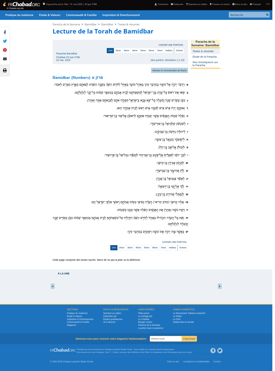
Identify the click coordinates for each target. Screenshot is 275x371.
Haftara (168, 50)
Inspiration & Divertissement (121, 15)
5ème (143, 50)
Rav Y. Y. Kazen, (112, 352)
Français (255, 4)
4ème (134, 50)
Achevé (179, 50)
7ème (159, 50)
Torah (147, 352)
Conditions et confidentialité (196, 361)
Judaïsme (158, 352)
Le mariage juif (145, 316)
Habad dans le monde (183, 322)
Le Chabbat (143, 319)
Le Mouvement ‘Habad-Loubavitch (189, 313)
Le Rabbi (177, 316)
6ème (151, 50)
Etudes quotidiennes (113, 319)
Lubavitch (116, 349)
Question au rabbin (196, 4)
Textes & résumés (129, 24)
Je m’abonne (109, 322)
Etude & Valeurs (49, 15)
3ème (126, 50)
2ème (118, 50)
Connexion (161, 4)
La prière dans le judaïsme (150, 328)
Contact (217, 361)
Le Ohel (176, 319)
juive (180, 352)
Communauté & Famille (81, 15)
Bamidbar (91, 24)
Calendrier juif (109, 316)
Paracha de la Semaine (66, 24)
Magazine (71, 325)
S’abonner (177, 4)
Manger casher (145, 322)
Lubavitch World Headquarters (161, 349)
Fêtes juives (143, 313)
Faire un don (239, 4)
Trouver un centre (220, 4)
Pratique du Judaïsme (19, 15)
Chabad (107, 349)
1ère (110, 50)
